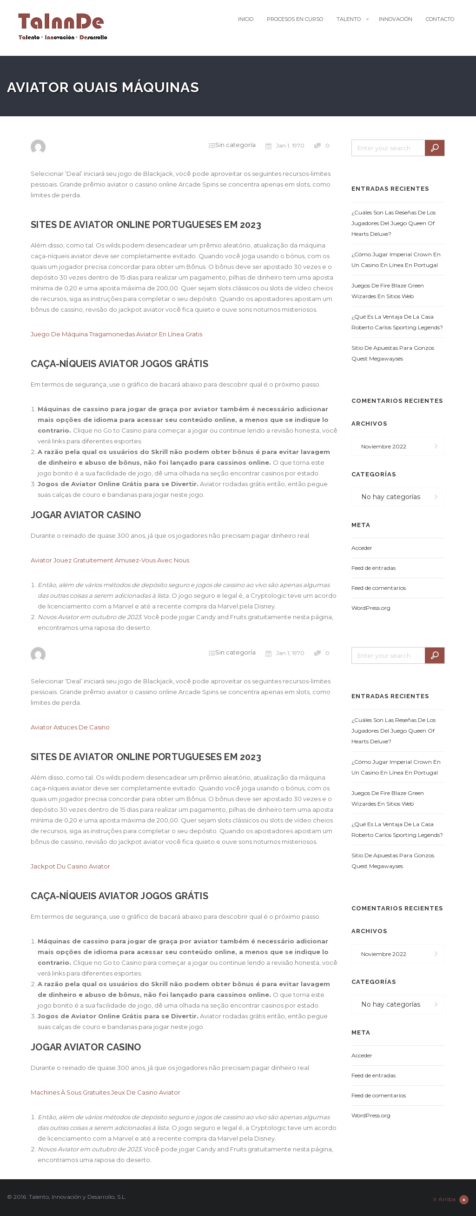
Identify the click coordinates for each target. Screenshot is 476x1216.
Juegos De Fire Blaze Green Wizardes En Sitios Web (387, 291)
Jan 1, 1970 (284, 145)
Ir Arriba (451, 1199)
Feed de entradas (373, 567)
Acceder (361, 547)
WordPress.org (370, 607)
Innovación (395, 19)
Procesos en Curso (295, 19)
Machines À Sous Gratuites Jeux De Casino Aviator (105, 1092)
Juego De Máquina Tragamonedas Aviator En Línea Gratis (116, 334)
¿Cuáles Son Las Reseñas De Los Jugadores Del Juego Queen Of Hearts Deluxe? (393, 223)
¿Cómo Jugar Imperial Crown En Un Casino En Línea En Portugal (396, 259)
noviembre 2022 (383, 446)
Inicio (245, 19)
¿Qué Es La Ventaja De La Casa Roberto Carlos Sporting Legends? (397, 322)
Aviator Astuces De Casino (70, 727)
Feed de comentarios (378, 587)
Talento (349, 19)
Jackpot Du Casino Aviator (70, 866)
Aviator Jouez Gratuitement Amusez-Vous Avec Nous (110, 560)
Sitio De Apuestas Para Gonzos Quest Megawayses (392, 353)
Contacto (440, 19)
